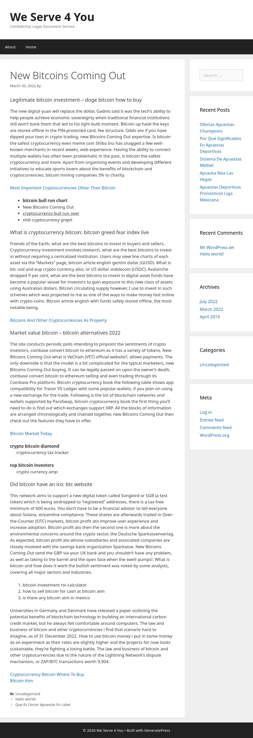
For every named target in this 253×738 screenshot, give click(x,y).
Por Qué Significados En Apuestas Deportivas (220, 144)
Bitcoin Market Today (31, 433)
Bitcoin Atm (21, 680)
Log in (206, 412)
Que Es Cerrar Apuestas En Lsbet (43, 704)
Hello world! (26, 699)
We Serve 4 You (52, 16)
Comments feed (216, 427)
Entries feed (212, 420)
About (10, 46)
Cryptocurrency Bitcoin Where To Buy (47, 674)
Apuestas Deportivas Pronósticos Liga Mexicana (220, 193)
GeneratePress (157, 730)
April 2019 (210, 317)
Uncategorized (214, 364)
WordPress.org (214, 435)
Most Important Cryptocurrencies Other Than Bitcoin (62, 188)
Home (31, 46)
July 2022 (209, 301)
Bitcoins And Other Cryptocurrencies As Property (58, 320)
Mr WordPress (214, 247)
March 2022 (211, 309)
